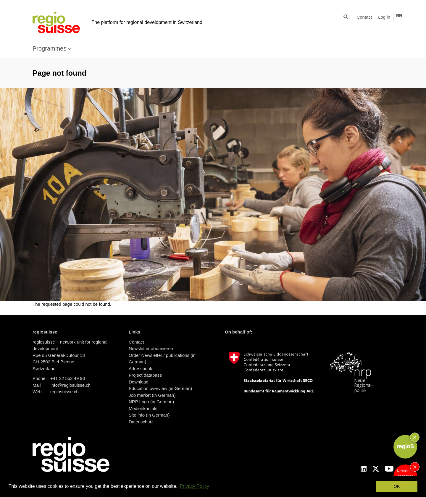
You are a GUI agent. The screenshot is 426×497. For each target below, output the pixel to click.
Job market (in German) (152, 395)
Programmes (50, 48)
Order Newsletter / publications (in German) (162, 359)
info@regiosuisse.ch (71, 385)
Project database (145, 375)
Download (139, 381)
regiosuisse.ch (64, 391)
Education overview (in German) (160, 388)
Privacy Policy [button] (194, 486)
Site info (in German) (149, 414)
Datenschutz (141, 421)
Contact (364, 17)
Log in (384, 17)
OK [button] (397, 486)
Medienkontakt (143, 408)
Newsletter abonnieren (151, 348)
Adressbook (140, 368)
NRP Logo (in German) (151, 401)
